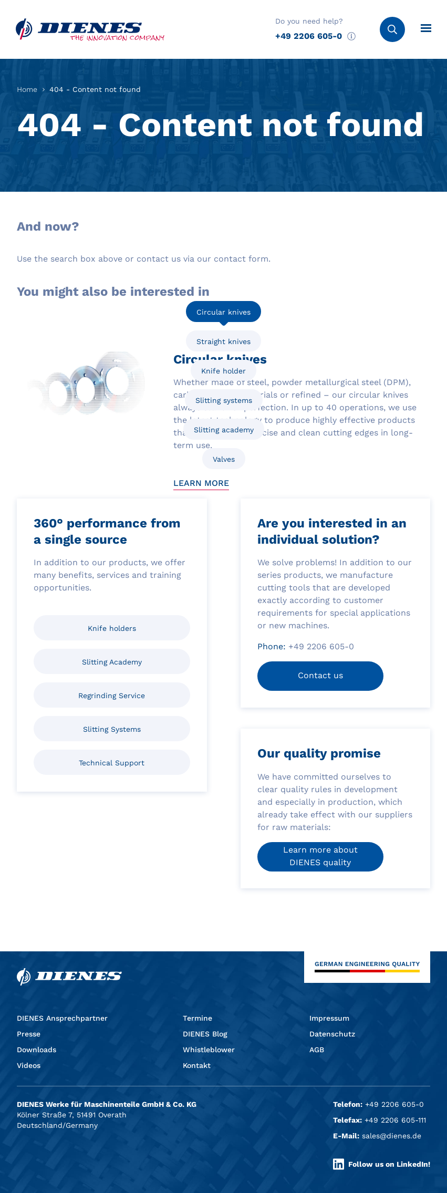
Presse (28, 1034)
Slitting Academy (112, 662)
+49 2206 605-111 (395, 1120)
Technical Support (111, 763)
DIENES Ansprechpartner (62, 1018)
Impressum (329, 1018)
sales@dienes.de (391, 1136)
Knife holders (112, 628)
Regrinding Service (111, 695)
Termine (197, 1018)
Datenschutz (332, 1034)
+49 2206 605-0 (308, 36)
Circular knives (223, 312)
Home (27, 89)
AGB (316, 1049)
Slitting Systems (112, 729)
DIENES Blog (205, 1034)
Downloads (36, 1049)
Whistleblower (209, 1049)
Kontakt (197, 1065)
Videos (28, 1065)
